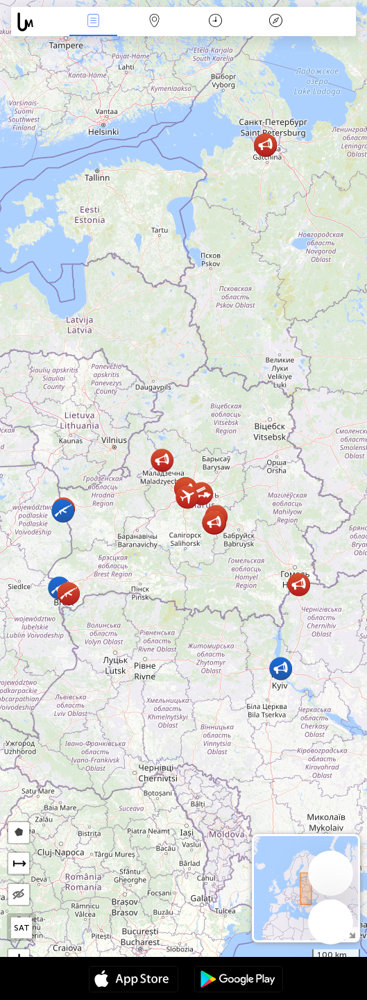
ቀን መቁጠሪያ (215, 22)
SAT (22, 928)
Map (154, 22)
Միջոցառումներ (93, 22)
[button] (214, 522)
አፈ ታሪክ (276, 22)
